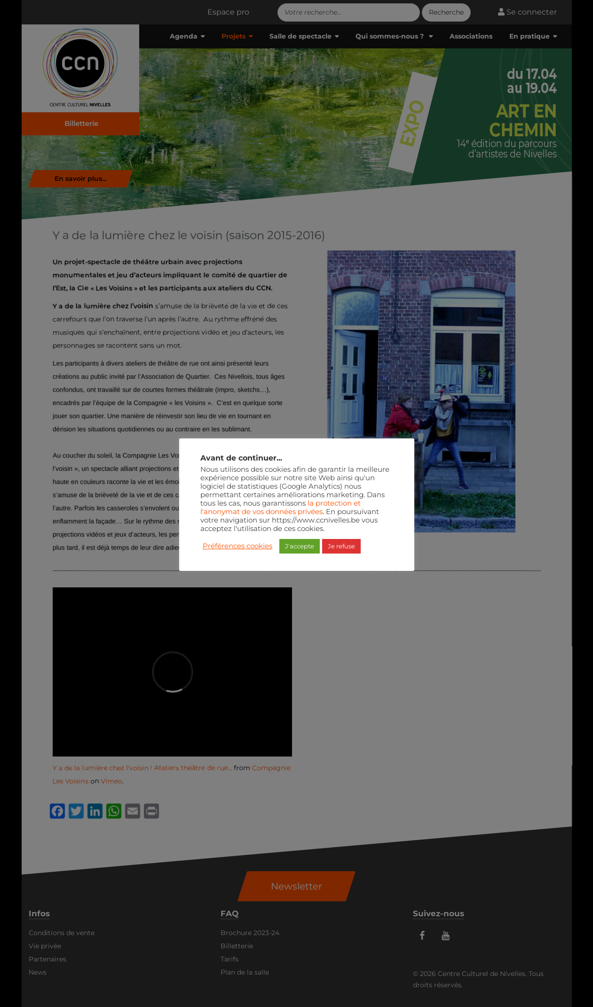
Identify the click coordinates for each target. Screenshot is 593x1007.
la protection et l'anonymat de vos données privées (280, 507)
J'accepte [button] (299, 546)
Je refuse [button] (341, 546)
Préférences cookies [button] (237, 546)
